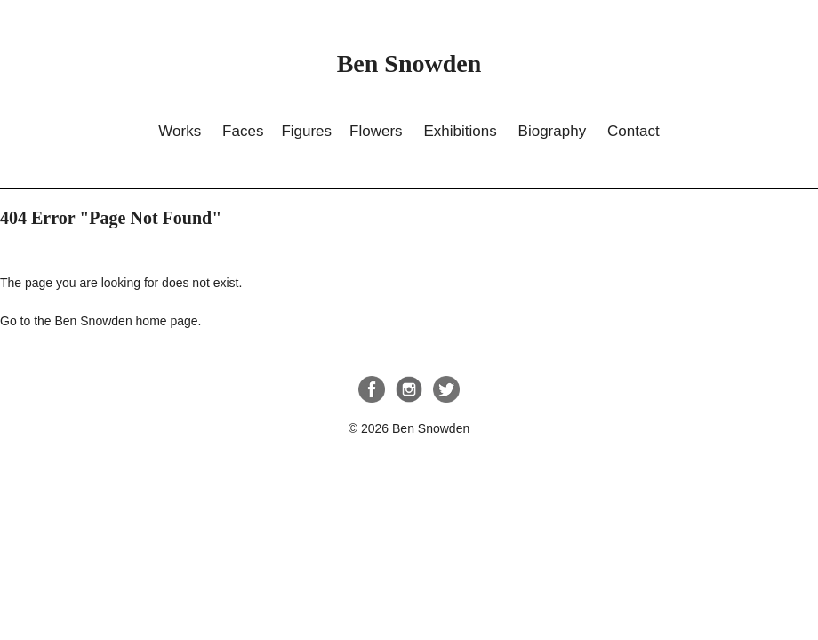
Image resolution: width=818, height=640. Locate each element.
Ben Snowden (409, 63)
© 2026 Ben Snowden (409, 428)
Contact (633, 131)
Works (179, 131)
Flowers (376, 131)
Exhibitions (459, 131)
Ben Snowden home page (125, 321)
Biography (552, 131)
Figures (306, 131)
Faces (242, 131)
